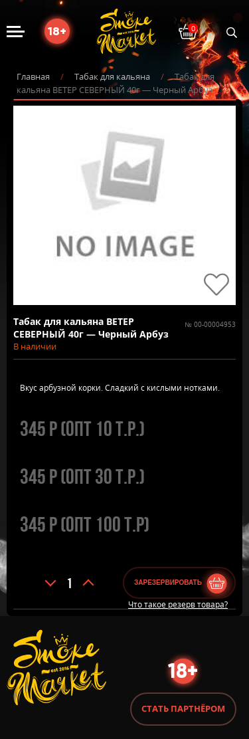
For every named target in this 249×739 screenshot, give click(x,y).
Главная (33, 76)
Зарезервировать (168, 582)
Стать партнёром (183, 708)
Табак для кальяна (112, 76)
